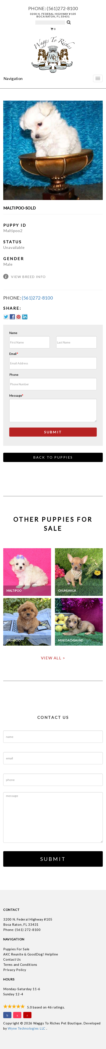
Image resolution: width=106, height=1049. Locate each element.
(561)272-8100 (62, 8)
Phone (14, 374)
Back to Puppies (53, 457)
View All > (53, 658)
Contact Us (12, 959)
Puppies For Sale (16, 949)
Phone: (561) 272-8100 (22, 930)
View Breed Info (28, 277)
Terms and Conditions (20, 964)
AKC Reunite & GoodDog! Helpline (30, 954)
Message (16, 395)
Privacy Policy (14, 970)
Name (13, 333)
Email (13, 354)
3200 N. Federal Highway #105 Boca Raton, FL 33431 (53, 15)
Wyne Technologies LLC (27, 1028)
